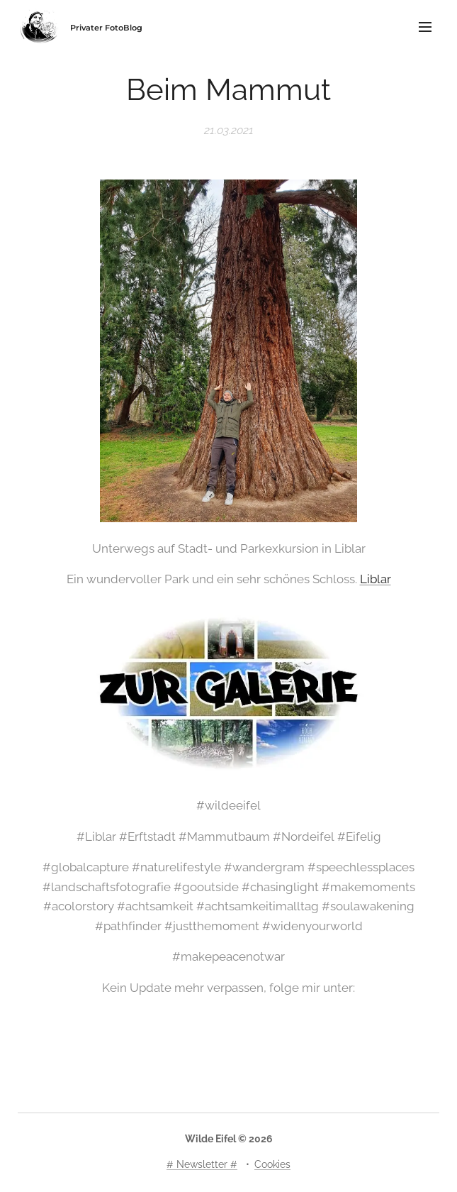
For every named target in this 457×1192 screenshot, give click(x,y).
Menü (425, 27)
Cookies (272, 1164)
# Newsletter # (202, 1164)
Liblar (375, 579)
